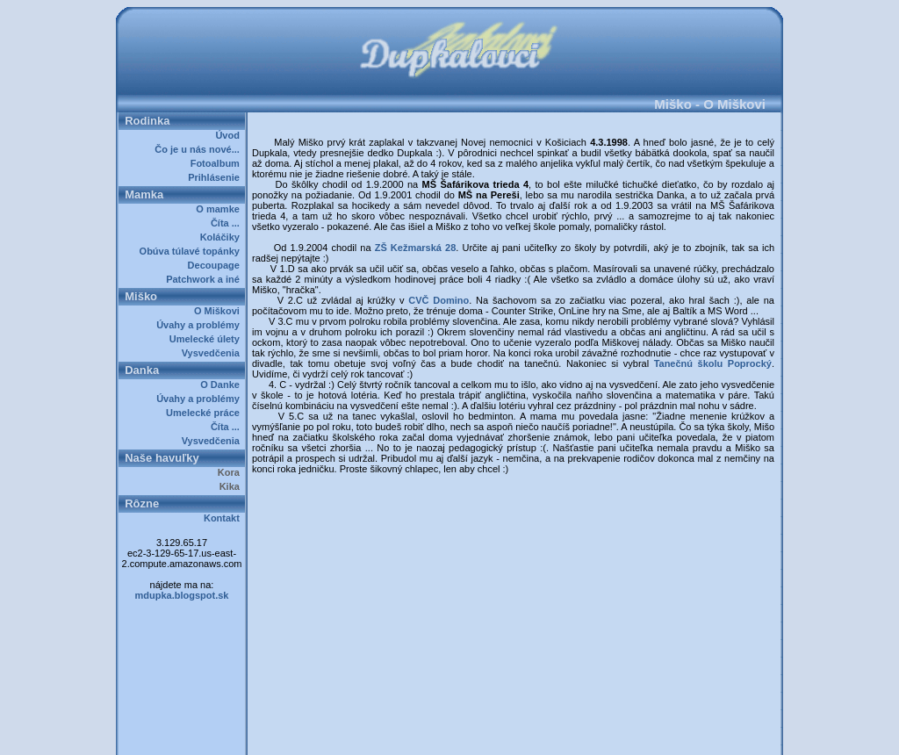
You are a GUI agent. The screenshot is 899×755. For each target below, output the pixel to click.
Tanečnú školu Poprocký (713, 363)
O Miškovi (219, 311)
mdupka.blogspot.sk (182, 595)
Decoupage (216, 265)
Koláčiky (222, 237)
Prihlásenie (216, 177)
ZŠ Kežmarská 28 (416, 247)
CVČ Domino (438, 300)
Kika (232, 486)
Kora (231, 472)
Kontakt (224, 518)
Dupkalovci (479, 735)
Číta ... (228, 223)
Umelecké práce (205, 412)
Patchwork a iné (205, 279)
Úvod (230, 135)
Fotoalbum (218, 163)
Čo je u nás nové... (200, 149)
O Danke (222, 384)
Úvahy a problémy (200, 325)
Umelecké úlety (207, 339)
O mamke (220, 209)
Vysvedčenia (213, 353)
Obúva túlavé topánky (192, 251)
